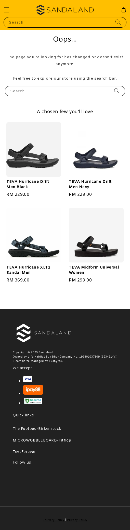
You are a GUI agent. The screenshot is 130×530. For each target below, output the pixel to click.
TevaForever (24, 452)
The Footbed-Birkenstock (37, 429)
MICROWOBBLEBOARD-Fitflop (42, 440)
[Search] (118, 22)
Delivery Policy (53, 520)
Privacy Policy (77, 520)
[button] (6, 9)
